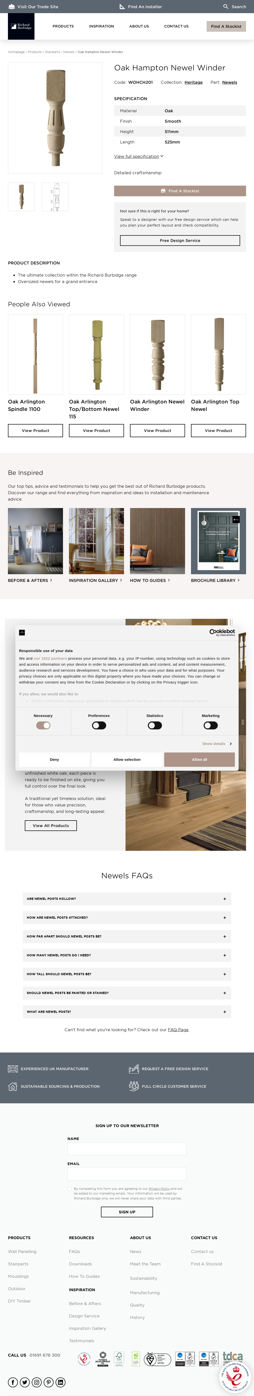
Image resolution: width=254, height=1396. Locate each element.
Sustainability (143, 1278)
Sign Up (127, 1211)
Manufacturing (145, 1292)
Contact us (202, 1251)
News (135, 1251)
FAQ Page (178, 1029)
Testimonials (81, 1340)
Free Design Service (180, 240)
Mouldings (18, 1276)
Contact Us (176, 26)
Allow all (199, 759)
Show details (213, 743)
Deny (54, 759)
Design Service (84, 1315)
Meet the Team (145, 1263)
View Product (35, 430)
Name (73, 1139)
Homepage (16, 52)
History (137, 1317)
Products (63, 26)
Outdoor (17, 1288)
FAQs (74, 1251)
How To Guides (84, 1276)
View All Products (51, 825)
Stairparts (52, 52)
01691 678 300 (34, 1354)
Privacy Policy (159, 1189)
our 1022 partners (50, 658)
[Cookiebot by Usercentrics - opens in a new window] (213, 632)
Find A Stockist (226, 26)
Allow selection (126, 759)
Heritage (194, 82)
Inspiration (101, 26)
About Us (139, 26)
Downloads (80, 1263)
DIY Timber (19, 1300)
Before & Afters (85, 1303)
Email (73, 1164)
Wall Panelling (22, 1251)
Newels (68, 52)
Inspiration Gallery (87, 1328)
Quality (137, 1304)
